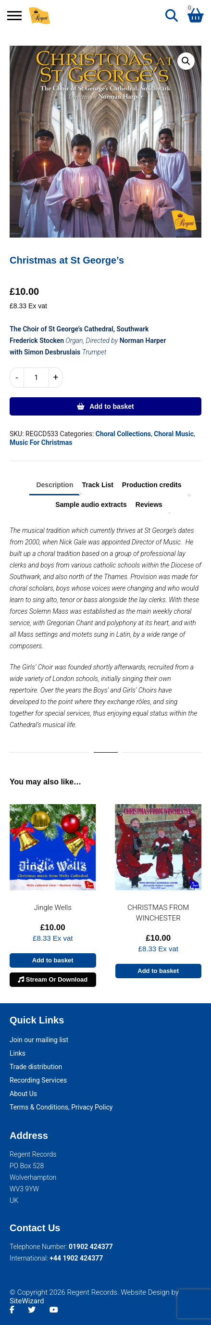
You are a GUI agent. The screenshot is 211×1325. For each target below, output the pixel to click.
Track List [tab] (97, 485)
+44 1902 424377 (76, 1258)
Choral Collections (123, 434)
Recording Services (38, 1080)
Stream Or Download (52, 979)
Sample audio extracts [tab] (91, 504)
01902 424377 (91, 1246)
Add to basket (111, 406)
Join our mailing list (39, 1040)
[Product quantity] (36, 377)
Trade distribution (36, 1067)
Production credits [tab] (152, 485)
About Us (23, 1094)
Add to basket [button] (53, 960)
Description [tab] (54, 485)
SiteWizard (27, 1301)
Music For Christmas (41, 442)
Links (17, 1053)
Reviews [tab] (149, 504)
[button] (186, 61)
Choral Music (174, 434)
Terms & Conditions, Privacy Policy (61, 1107)
